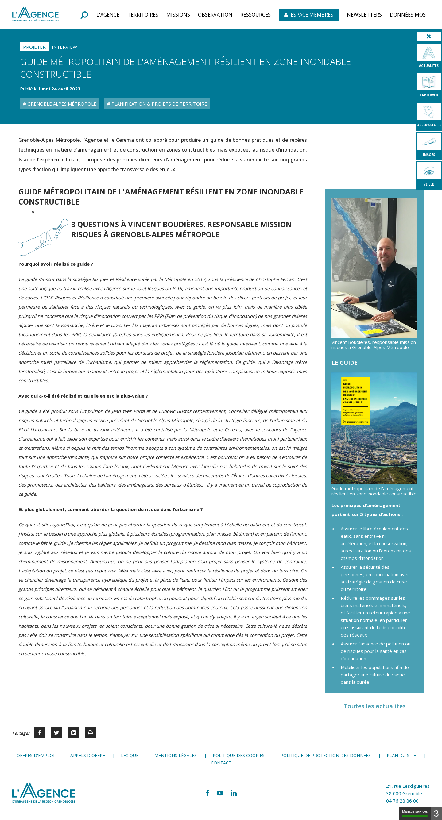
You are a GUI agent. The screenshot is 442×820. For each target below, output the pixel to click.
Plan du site (401, 755)
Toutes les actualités (374, 706)
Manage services (415, 813)
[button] (107, 14)
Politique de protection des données (326, 755)
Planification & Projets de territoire (158, 104)
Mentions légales (175, 755)
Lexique (129, 755)
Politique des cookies (239, 755)
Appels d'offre (87, 755)
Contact (221, 763)
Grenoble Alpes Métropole (61, 104)
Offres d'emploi (35, 755)
